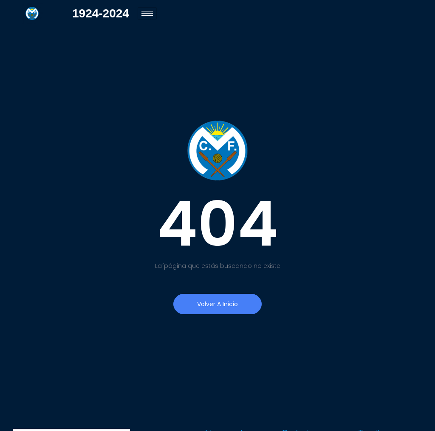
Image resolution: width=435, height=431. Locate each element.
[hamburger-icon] (147, 13)
